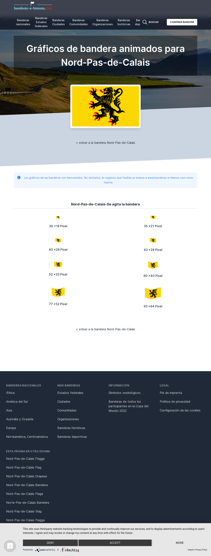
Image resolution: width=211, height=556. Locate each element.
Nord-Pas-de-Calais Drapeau (26, 476)
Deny (50, 543)
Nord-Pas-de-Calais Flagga (25, 520)
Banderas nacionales (23, 22)
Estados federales (70, 393)
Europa (11, 428)
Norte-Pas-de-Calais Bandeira (27, 502)
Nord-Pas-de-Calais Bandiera (27, 485)
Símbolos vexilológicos (124, 393)
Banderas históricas (123, 22)
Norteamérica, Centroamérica (27, 437)
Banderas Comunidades (78, 22)
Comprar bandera (182, 22)
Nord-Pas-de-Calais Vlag (23, 511)
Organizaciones (68, 419)
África (10, 393)
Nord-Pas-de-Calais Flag (23, 467)
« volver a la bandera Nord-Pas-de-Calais (105, 143)
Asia (9, 410)
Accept (115, 543)
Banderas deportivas (72, 437)
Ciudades (63, 401)
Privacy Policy (201, 550)
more (180, 543)
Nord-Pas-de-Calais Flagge (25, 459)
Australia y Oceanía (19, 419)
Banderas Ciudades (58, 22)
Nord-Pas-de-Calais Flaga (24, 494)
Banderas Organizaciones (102, 22)
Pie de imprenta (171, 393)
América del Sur (17, 401)
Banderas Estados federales (41, 22)
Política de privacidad (175, 401)
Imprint (191, 550)
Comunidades (66, 410)
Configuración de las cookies (180, 410)
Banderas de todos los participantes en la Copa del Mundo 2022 (128, 406)
